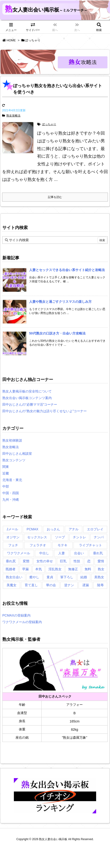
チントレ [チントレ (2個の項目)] (79, 537)
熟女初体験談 (12, 440)
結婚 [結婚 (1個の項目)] (83, 577)
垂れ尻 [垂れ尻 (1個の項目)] (11, 561)
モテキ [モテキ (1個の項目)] (62, 545)
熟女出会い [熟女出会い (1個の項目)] (14, 577)
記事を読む (55, 197)
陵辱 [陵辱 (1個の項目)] (100, 585)
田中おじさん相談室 (17, 453)
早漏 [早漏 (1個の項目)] (25, 569)
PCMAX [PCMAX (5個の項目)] (32, 529)
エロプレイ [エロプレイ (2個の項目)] (95, 529)
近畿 (5, 473)
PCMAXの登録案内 (16, 615)
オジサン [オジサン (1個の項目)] (13, 537)
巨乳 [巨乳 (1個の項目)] (63, 561)
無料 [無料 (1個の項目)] (88, 569)
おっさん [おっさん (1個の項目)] (53, 529)
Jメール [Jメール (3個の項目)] (12, 529)
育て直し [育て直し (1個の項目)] (31, 585)
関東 (5, 467)
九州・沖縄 (10, 499)
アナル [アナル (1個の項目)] (74, 529)
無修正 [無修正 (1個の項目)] (73, 569)
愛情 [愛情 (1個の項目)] (101, 561)
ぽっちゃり (49, 124)
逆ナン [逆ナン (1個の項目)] (69, 585)
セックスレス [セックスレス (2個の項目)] (37, 537)
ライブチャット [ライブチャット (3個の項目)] (90, 545)
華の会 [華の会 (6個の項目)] (51, 585)
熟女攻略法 (13, 115)
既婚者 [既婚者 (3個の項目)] (11, 569)
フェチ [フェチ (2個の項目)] (13, 545)
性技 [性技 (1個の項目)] (77, 561)
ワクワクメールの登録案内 (22, 622)
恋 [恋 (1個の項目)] (88, 561)
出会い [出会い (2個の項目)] (79, 553)
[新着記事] (67, 270)
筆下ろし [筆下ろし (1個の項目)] (66, 577)
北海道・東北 (12, 480)
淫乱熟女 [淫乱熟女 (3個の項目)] (55, 569)
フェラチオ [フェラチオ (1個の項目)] (38, 545)
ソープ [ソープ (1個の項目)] (60, 537)
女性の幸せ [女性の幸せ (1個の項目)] (44, 561)
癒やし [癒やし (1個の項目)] (34, 577)
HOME (11, 40)
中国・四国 (10, 493)
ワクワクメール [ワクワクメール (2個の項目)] (18, 553)
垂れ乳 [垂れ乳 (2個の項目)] (98, 553)
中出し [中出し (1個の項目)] (44, 553)
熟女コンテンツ (13, 460)
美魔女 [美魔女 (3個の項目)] (11, 585)
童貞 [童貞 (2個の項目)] (50, 577)
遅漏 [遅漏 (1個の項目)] (85, 585)
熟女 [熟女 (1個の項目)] (101, 569)
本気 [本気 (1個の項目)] (38, 569)
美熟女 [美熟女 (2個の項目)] (99, 577)
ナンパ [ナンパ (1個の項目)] (99, 537)
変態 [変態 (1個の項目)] (26, 561)
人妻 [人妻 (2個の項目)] (61, 553)
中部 (5, 486)
